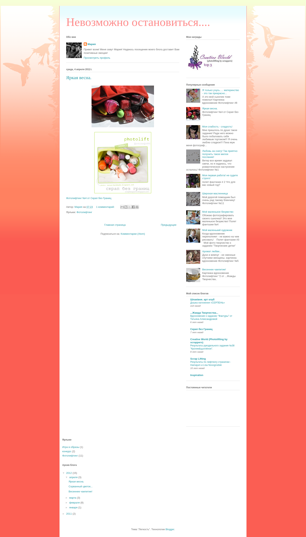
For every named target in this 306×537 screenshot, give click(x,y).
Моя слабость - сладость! (217, 126)
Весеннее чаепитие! (214, 269)
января (73, 507)
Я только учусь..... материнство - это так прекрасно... (220, 92)
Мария (92, 44)
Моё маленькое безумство (217, 211)
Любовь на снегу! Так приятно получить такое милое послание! (219, 154)
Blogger (169, 529)
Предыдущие (168, 224)
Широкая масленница (215, 193)
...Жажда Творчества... (204, 312)
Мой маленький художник (217, 230)
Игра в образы (70, 447)
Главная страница (115, 224)
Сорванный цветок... (80, 486)
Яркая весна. (79, 77)
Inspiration (196, 375)
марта (73, 497)
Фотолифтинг (84, 212)
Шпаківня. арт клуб (202, 299)
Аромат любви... (211, 251)
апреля (73, 477)
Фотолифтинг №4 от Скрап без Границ (88, 198)
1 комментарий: (105, 206)
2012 (69, 473)
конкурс (66, 451)
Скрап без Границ (201, 329)
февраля (75, 502)
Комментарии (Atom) (133, 233)
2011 (69, 513)
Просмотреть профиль (97, 57)
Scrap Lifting (198, 358)
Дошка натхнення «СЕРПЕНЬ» (207, 302)
